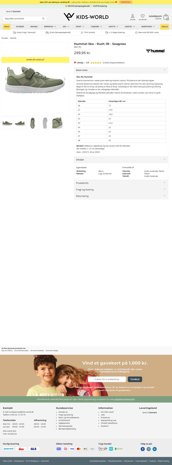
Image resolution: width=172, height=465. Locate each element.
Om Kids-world (107, 412)
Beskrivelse (81, 70)
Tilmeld (135, 379)
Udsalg (164, 27)
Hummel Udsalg (52, 351)
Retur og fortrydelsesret (69, 418)
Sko (66, 27)
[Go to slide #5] (57, 123)
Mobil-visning (163, 461)
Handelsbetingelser (98, 461)
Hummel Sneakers (37, 351)
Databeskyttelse (115, 461)
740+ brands (88, 32)
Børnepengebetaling (67, 429)
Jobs (103, 415)
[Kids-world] (86, 17)
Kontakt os (63, 412)
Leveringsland (141, 461)
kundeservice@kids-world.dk (21, 412)
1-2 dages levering (115, 32)
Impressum (128, 461)
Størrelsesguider (66, 426)
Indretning (148, 27)
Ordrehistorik (64, 420)
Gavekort (105, 426)
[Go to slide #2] (20, 123)
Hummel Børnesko (21, 351)
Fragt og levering (85, 189)
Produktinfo (82, 183)
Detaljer (80, 159)
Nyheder (20, 27)
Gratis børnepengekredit (58, 32)
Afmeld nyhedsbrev (109, 423)
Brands (33, 27)
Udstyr (113, 27)
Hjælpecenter (64, 423)
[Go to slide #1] (7, 123)
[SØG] (43, 18)
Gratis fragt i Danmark (24, 32)
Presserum (105, 418)
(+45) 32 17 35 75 (18, 415)
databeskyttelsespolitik (124, 399)
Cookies (152, 461)
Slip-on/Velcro (7, 351)
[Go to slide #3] (32, 123)
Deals (6, 27)
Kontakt (8, 408)
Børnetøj (50, 27)
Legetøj (130, 27)
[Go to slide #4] (45, 123)
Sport (80, 27)
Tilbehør (96, 27)
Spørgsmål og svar (108, 420)
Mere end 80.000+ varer (147, 32)
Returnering (82, 196)
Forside (4, 38)
